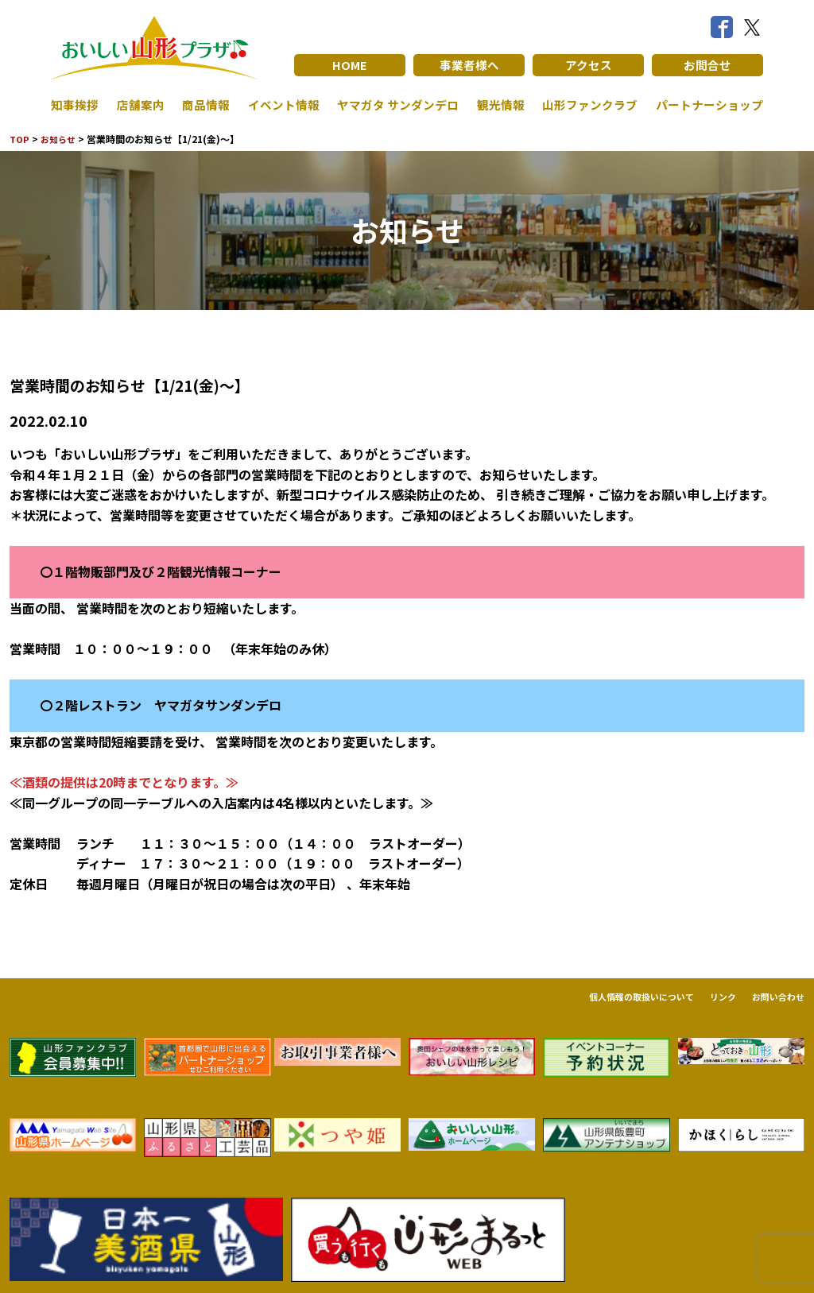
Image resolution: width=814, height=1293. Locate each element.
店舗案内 (139, 104)
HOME (350, 65)
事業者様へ (469, 65)
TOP (20, 138)
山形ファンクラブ (586, 104)
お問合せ (707, 65)
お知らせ (61, 138)
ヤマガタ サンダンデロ (394, 104)
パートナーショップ (706, 104)
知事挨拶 (76, 104)
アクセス (589, 65)
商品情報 (202, 104)
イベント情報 (278, 104)
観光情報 (496, 104)
